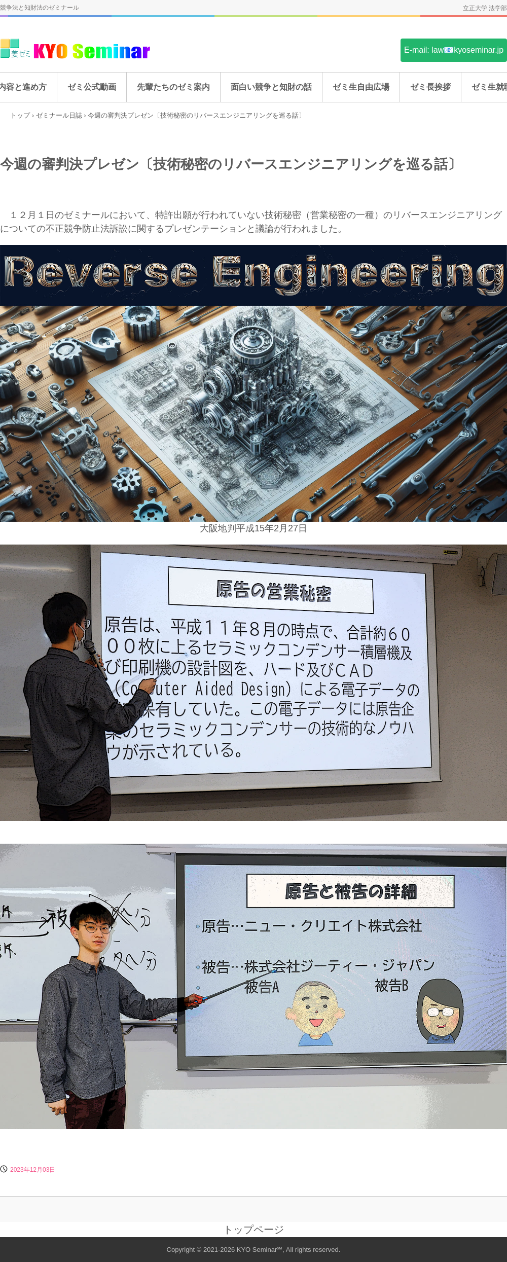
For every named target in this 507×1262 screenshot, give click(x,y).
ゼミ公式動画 (91, 87)
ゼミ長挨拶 (430, 87)
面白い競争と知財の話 (271, 87)
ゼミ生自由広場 (361, 87)
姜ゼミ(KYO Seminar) (76, 49)
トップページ (253, 1229)
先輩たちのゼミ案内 (173, 87)
